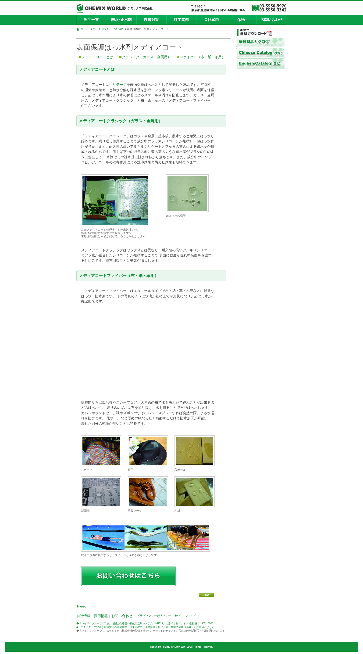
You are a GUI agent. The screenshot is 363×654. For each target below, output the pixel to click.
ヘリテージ (118, 84)
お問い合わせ (121, 616)
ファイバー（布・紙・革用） (202, 57)
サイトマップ (185, 616)
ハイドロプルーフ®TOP (108, 29)
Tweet (81, 606)
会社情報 (83, 616)
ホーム (84, 29)
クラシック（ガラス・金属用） (146, 57)
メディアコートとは (97, 57)
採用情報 (101, 616)
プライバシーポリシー (153, 616)
